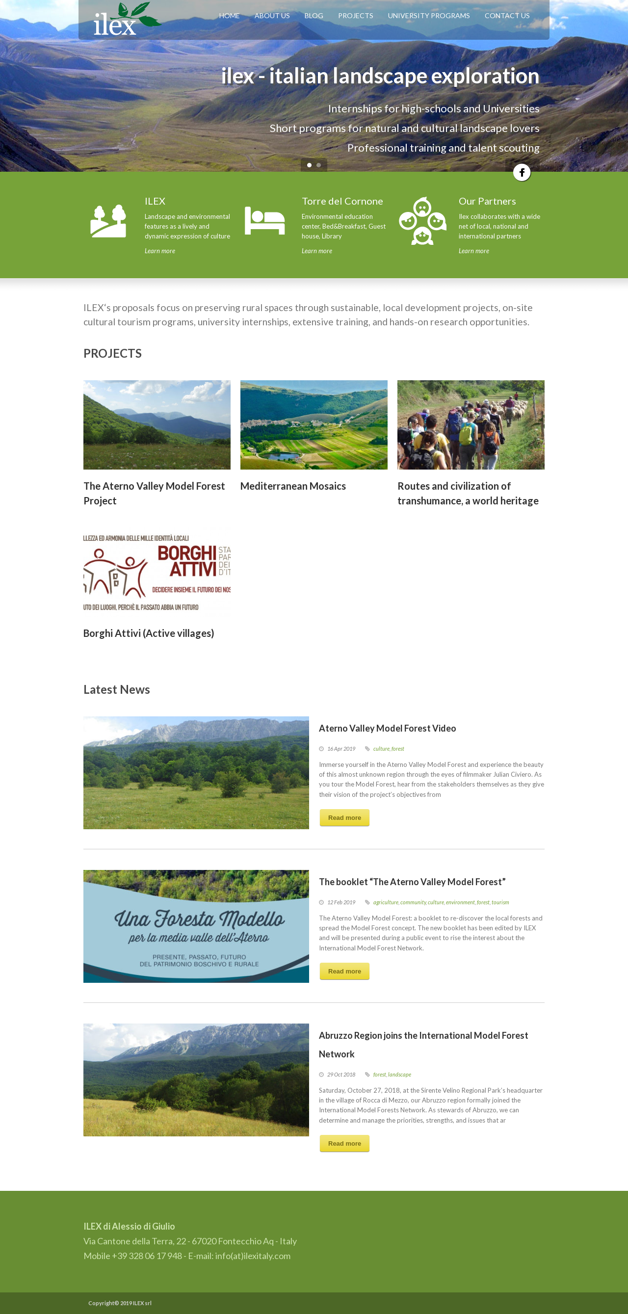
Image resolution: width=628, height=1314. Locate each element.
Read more (344, 817)
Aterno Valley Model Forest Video (387, 728)
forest (398, 748)
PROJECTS (355, 15)
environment (460, 902)
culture (381, 748)
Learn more (160, 251)
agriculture (385, 902)
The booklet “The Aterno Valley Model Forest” (412, 881)
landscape (399, 1074)
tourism (500, 902)
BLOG (314, 15)
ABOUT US (272, 15)
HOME (229, 15)
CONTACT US (507, 15)
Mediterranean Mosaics (293, 486)
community (413, 902)
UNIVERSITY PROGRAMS (429, 15)
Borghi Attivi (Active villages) (148, 633)
